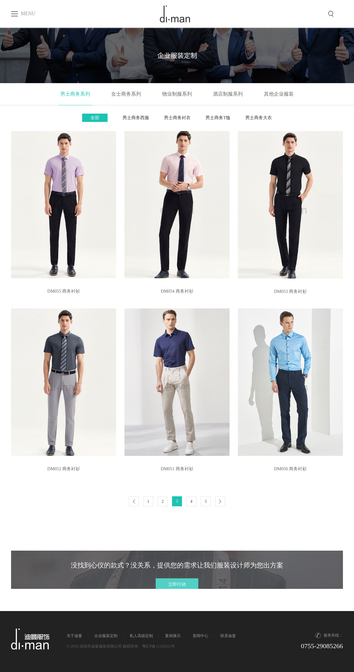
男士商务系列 (75, 94)
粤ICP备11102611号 (158, 646)
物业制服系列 (177, 94)
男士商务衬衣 (177, 117)
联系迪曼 (228, 636)
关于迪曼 (74, 636)
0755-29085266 (322, 646)
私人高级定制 (141, 636)
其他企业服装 (279, 94)
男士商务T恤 (217, 117)
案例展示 (173, 636)
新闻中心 (200, 636)
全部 (94, 117)
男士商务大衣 (258, 117)
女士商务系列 (126, 94)
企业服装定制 (106, 636)
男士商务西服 (136, 117)
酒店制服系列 (228, 94)
